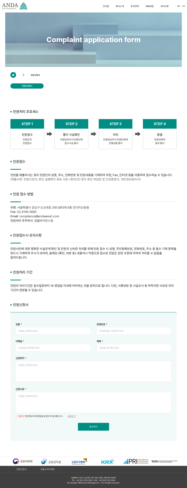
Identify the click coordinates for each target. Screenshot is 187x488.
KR (178, 6)
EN (183, 6)
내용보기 (71, 416)
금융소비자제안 (48, 469)
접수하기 (93, 426)
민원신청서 (27, 86)
